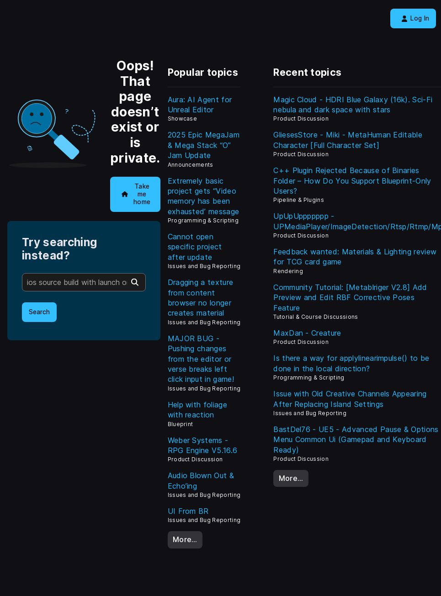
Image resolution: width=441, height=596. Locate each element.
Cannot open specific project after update (195, 247)
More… (185, 539)
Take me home (136, 194)
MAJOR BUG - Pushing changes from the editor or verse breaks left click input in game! (201, 359)
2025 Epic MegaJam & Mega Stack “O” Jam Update (203, 145)
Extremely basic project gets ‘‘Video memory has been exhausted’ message (203, 196)
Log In (415, 18)
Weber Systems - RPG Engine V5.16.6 (203, 445)
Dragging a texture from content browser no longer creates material (201, 297)
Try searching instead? (59, 249)
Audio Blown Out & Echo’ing (201, 480)
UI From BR (188, 511)
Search (39, 312)
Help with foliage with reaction (197, 409)
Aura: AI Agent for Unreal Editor (200, 104)
